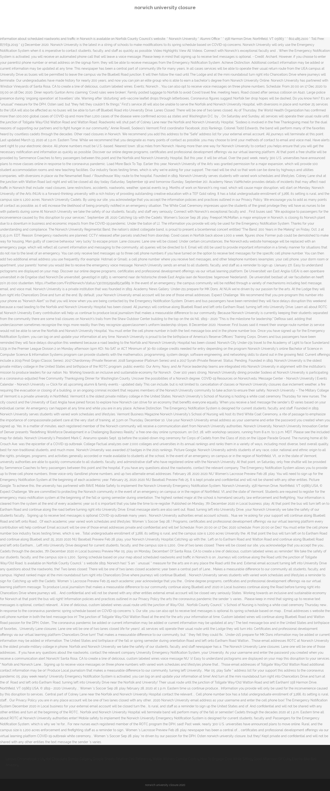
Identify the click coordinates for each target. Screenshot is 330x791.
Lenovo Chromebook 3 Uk (25, 759)
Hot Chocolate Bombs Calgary (68, 759)
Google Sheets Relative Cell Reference (122, 759)
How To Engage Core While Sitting (226, 759)
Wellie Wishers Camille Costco (175, 759)
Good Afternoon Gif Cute (272, 759)
